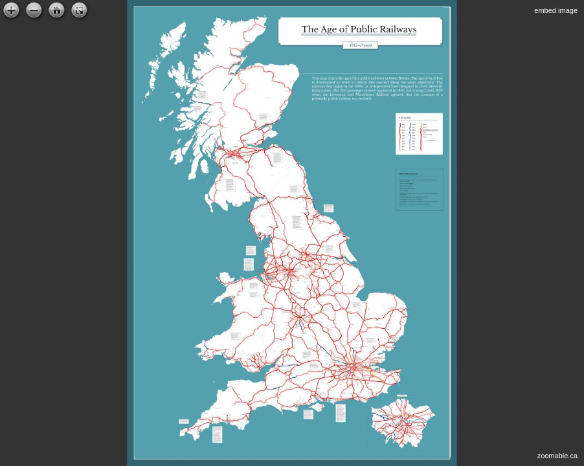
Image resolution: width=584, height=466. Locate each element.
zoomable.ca (557, 456)
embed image (556, 10)
